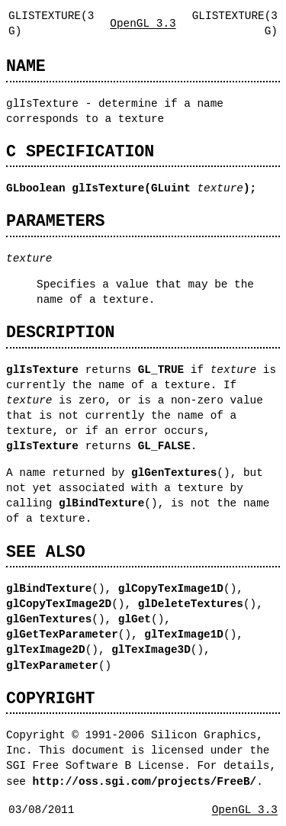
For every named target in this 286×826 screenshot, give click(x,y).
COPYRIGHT (50, 698)
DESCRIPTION (60, 332)
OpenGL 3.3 (142, 23)
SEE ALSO (45, 552)
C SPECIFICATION (80, 151)
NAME (26, 66)
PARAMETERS (55, 221)
